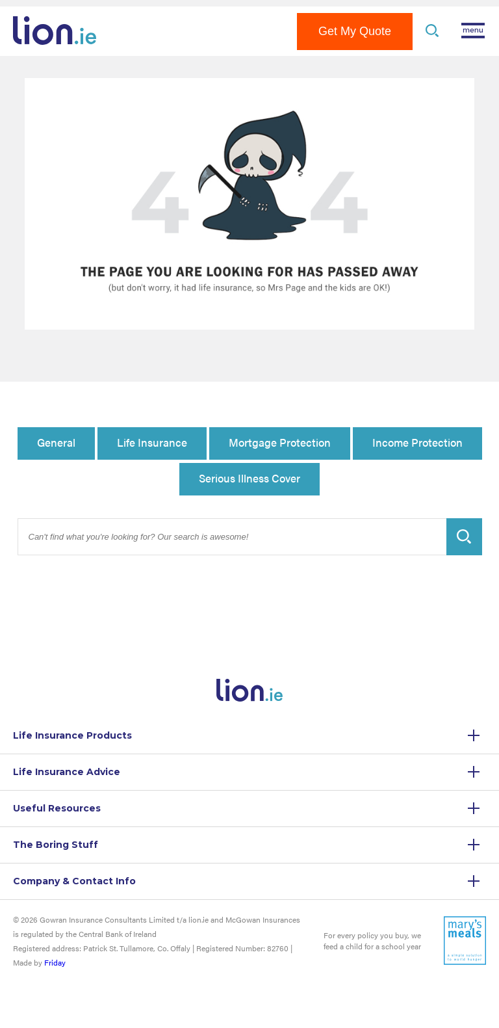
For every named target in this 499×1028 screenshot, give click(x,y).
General (56, 442)
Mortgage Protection (280, 442)
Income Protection (417, 442)
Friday (55, 962)
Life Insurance (152, 442)
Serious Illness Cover (249, 478)
